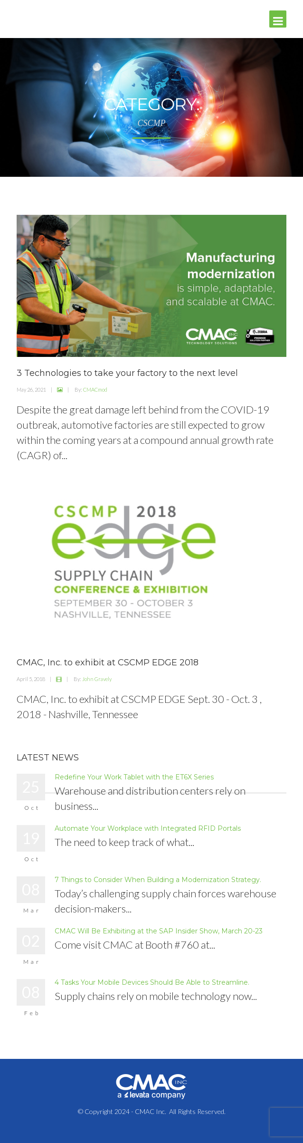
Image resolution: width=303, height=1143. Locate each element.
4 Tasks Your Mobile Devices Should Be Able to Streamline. (152, 982)
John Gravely (97, 679)
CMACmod (95, 389)
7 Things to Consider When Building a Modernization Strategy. (158, 879)
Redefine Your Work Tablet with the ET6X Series (134, 777)
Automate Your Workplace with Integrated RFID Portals (148, 828)
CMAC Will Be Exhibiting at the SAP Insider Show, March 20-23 (159, 931)
